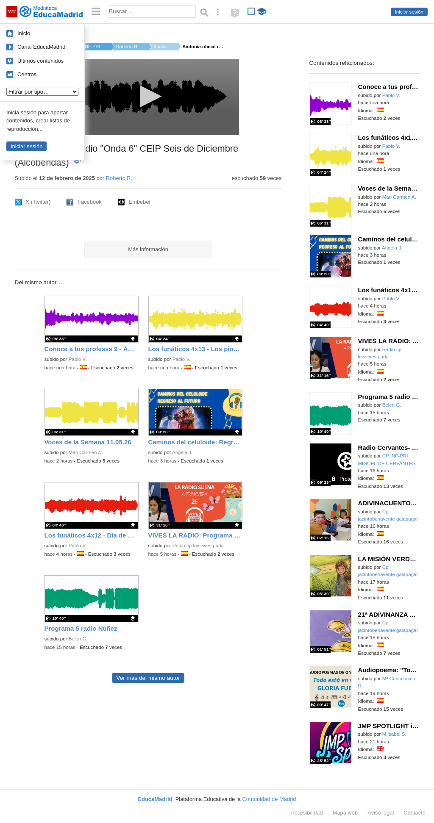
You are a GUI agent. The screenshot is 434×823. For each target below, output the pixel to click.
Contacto (414, 812)
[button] (148, 96)
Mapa (345, 812)
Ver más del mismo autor (148, 678)
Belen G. (78, 638)
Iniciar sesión (409, 11)
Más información (148, 249)
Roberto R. (127, 46)
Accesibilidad (307, 812)
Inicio (23, 33)
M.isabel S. (394, 734)
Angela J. (182, 452)
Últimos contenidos (40, 61)
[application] (148, 97)
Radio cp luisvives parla (198, 545)
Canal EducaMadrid (41, 47)
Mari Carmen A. (86, 452)
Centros (26, 74)
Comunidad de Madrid (269, 799)
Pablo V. (78, 359)
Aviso (380, 812)
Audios (160, 46)
